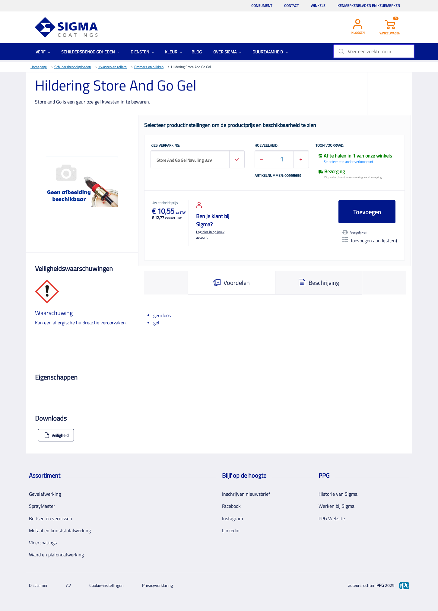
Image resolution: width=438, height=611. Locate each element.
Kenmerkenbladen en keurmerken (369, 5)
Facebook (231, 506)
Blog (197, 52)
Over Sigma (227, 52)
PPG (380, 585)
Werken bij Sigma (336, 506)
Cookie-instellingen (106, 585)
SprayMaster (42, 506)
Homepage (38, 67)
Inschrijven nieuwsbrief (246, 494)
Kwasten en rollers (112, 67)
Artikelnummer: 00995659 (278, 175)
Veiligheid (56, 435)
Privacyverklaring (157, 585)
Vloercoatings (43, 542)
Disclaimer (38, 585)
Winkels (318, 5)
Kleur (173, 52)
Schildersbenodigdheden (90, 52)
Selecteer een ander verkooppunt (348, 161)
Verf (43, 52)
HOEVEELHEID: (266, 145)
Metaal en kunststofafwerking (60, 530)
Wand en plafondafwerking (56, 554)
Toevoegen (367, 212)
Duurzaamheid (270, 52)
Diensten (142, 52)
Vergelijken (354, 232)
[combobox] (373, 51)
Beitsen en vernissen (50, 518)
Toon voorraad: (330, 145)
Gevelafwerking (45, 494)
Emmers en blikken (148, 67)
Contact (291, 5)
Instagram (232, 518)
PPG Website (332, 518)
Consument (261, 5)
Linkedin (231, 530)
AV (68, 585)
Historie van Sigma (338, 494)
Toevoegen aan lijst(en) (369, 240)
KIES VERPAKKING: (165, 145)
